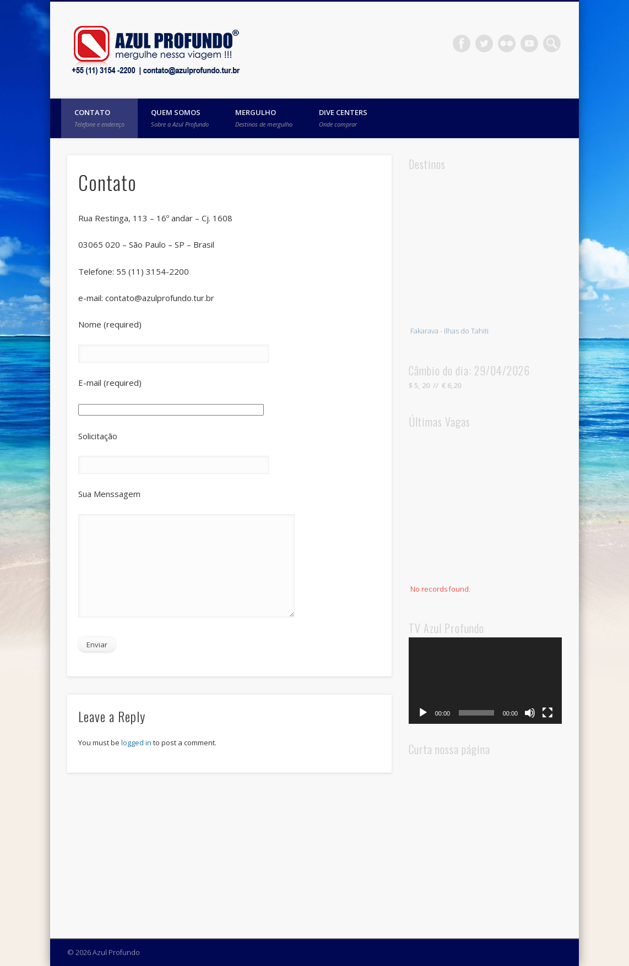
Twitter (484, 43)
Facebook (461, 43)
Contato (99, 117)
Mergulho (263, 117)
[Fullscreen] (547, 712)
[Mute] (529, 712)
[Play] (423, 712)
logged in (136, 742)
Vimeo (529, 43)
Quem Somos (180, 117)
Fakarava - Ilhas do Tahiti (449, 332)
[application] (485, 680)
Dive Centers (343, 117)
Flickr (507, 43)
